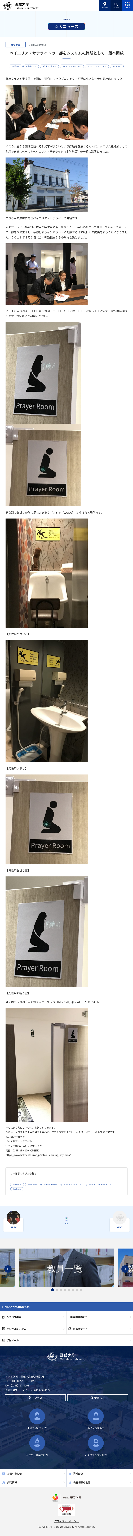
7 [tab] (77, 1290)
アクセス (35, 1397)
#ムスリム (117, 66)
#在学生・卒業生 (49, 66)
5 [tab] (69, 1290)
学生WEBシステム (16, 1328)
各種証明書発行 (78, 1317)
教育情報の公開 (81, 1482)
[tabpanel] (66, 1268)
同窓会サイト (80, 1328)
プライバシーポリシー (66, 1521)
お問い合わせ (14, 1473)
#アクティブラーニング (72, 66)
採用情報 (12, 1482)
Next (125, 1269)
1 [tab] (52, 1289)
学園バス (97, 1397)
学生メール (13, 1340)
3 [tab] (61, 1290)
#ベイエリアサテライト (97, 66)
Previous (8, 1269)
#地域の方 (16, 66)
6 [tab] (73, 1290)
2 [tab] (57, 1290)
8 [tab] (81, 1290)
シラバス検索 (14, 1317)
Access (105, 5)
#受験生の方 (31, 66)
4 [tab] (65, 1290)
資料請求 (78, 1473)
